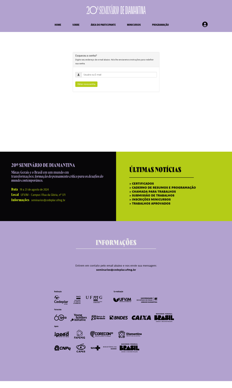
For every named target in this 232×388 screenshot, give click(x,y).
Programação (160, 25)
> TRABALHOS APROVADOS (149, 203)
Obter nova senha (86, 84)
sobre (75, 25)
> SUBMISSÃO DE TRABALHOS (151, 195)
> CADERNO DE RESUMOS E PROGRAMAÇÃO (162, 188)
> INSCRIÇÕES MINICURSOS (150, 199)
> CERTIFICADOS (142, 184)
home (58, 25)
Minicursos (134, 25)
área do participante (103, 25)
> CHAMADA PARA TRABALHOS (152, 192)
